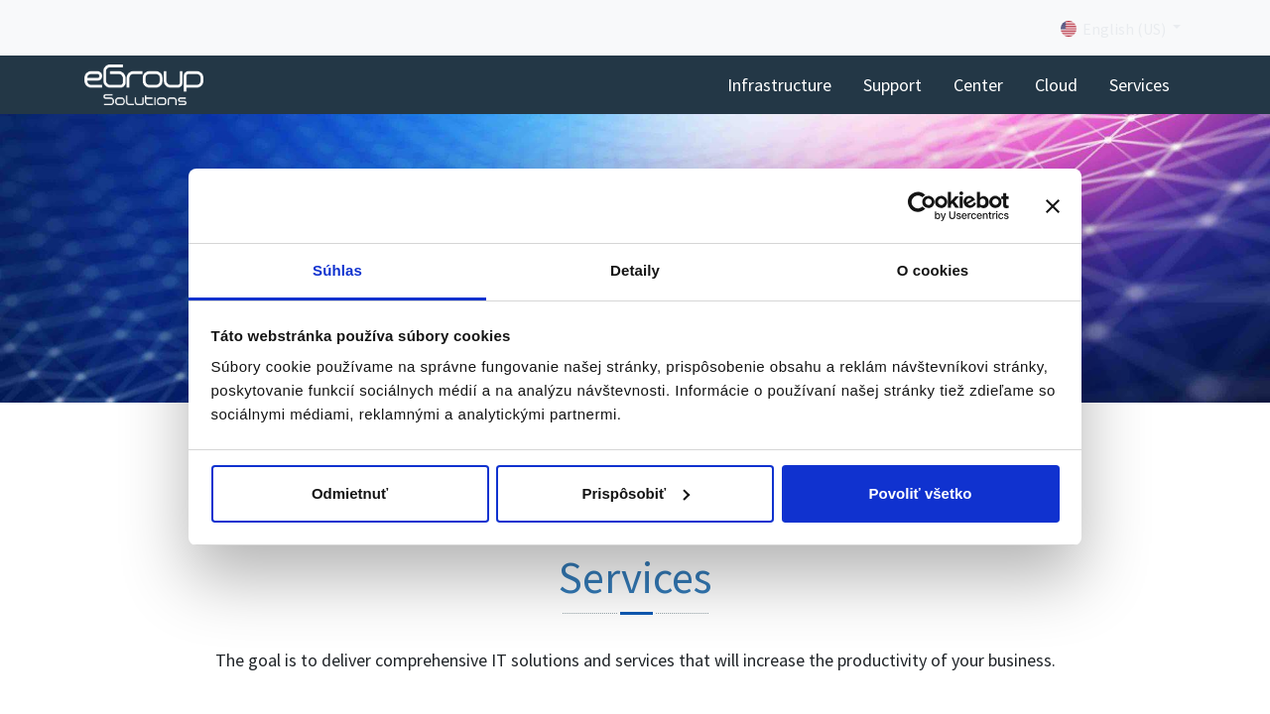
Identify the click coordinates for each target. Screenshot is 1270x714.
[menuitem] (779, 84)
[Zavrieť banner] (1053, 206)
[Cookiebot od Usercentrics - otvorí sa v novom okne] (922, 206)
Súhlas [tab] (337, 270)
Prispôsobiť (635, 493)
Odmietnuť (350, 493)
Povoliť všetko (920, 493)
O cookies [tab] (933, 270)
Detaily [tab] (635, 270)
